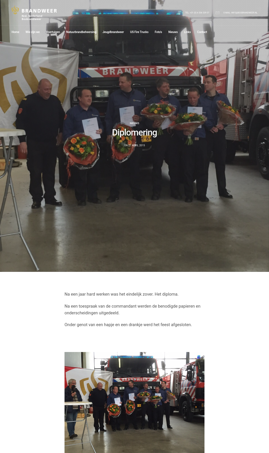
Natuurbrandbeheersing (81, 32)
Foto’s (158, 32)
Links (187, 32)
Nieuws (173, 32)
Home (15, 32)
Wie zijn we (32, 32)
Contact (202, 32)
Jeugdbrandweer (113, 32)
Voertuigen (53, 32)
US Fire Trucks (139, 32)
